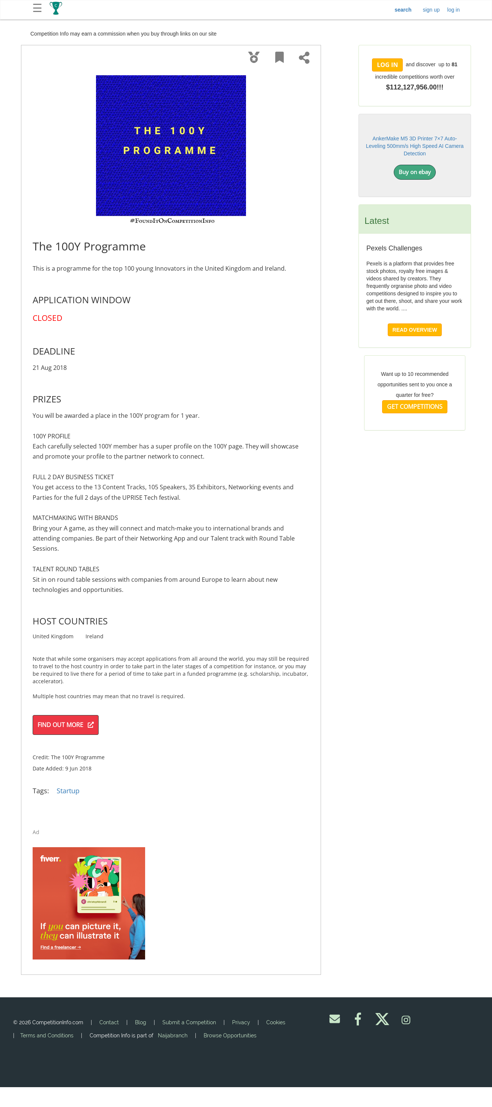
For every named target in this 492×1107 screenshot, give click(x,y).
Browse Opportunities (230, 1035)
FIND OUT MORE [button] (66, 725)
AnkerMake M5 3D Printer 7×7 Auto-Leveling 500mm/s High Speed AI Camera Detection (415, 146)
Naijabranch (173, 1035)
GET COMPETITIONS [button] (414, 406)
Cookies (275, 1022)
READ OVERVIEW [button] (415, 330)
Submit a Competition (189, 1022)
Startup (68, 790)
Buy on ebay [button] (415, 172)
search (402, 10)
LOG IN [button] (387, 65)
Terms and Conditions (47, 1035)
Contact (109, 1022)
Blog (140, 1022)
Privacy (241, 1022)
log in (453, 10)
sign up (431, 10)
